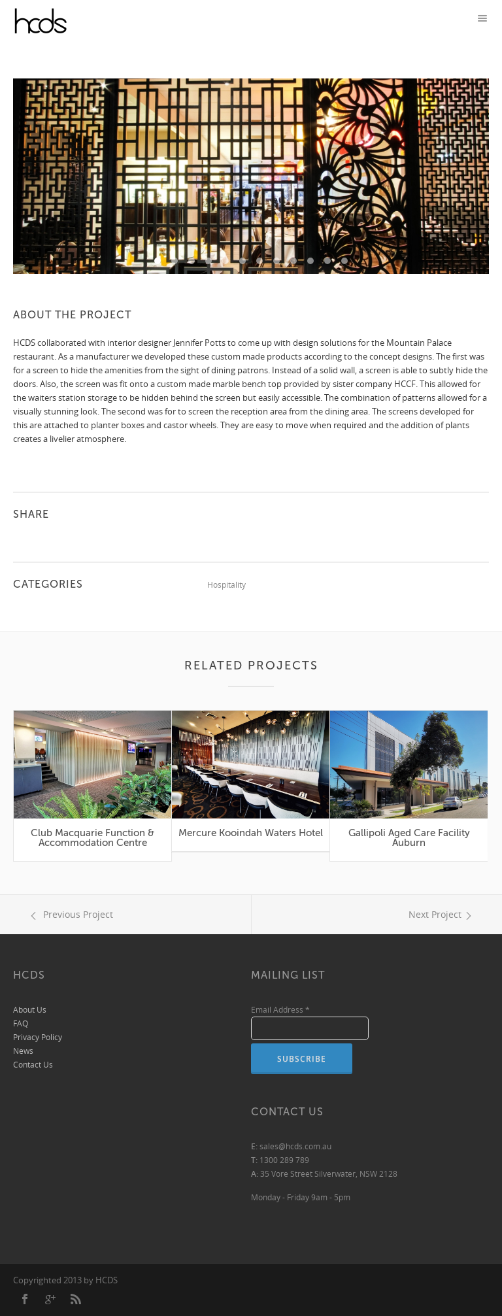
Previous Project (69, 914)
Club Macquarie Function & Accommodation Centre (92, 838)
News (23, 1050)
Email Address (280, 1009)
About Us (29, 1009)
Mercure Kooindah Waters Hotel (250, 833)
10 (310, 261)
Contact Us (33, 1064)
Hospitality (226, 584)
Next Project (442, 914)
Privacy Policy (37, 1037)
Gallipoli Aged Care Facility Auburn (409, 838)
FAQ (20, 1023)
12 (344, 261)
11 (327, 261)
